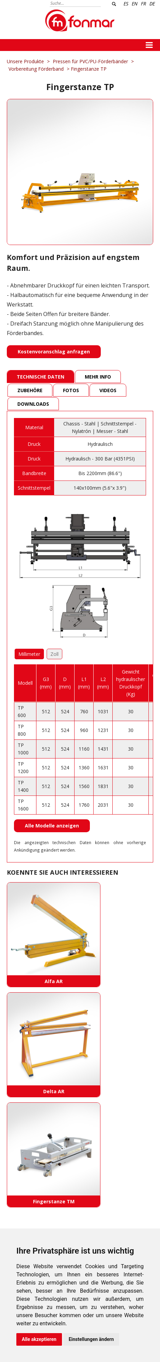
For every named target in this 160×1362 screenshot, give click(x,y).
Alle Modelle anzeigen (52, 825)
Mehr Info (98, 376)
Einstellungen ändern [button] (91, 1339)
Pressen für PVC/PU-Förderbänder (91, 61)
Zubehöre (30, 390)
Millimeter (29, 654)
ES (126, 3)
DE (152, 3)
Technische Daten (40, 376)
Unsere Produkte (25, 61)
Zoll (54, 654)
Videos (107, 390)
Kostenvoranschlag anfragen (54, 351)
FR (143, 3)
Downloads (33, 404)
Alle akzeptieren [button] (39, 1339)
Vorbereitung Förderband (36, 69)
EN (135, 3)
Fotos (71, 390)
